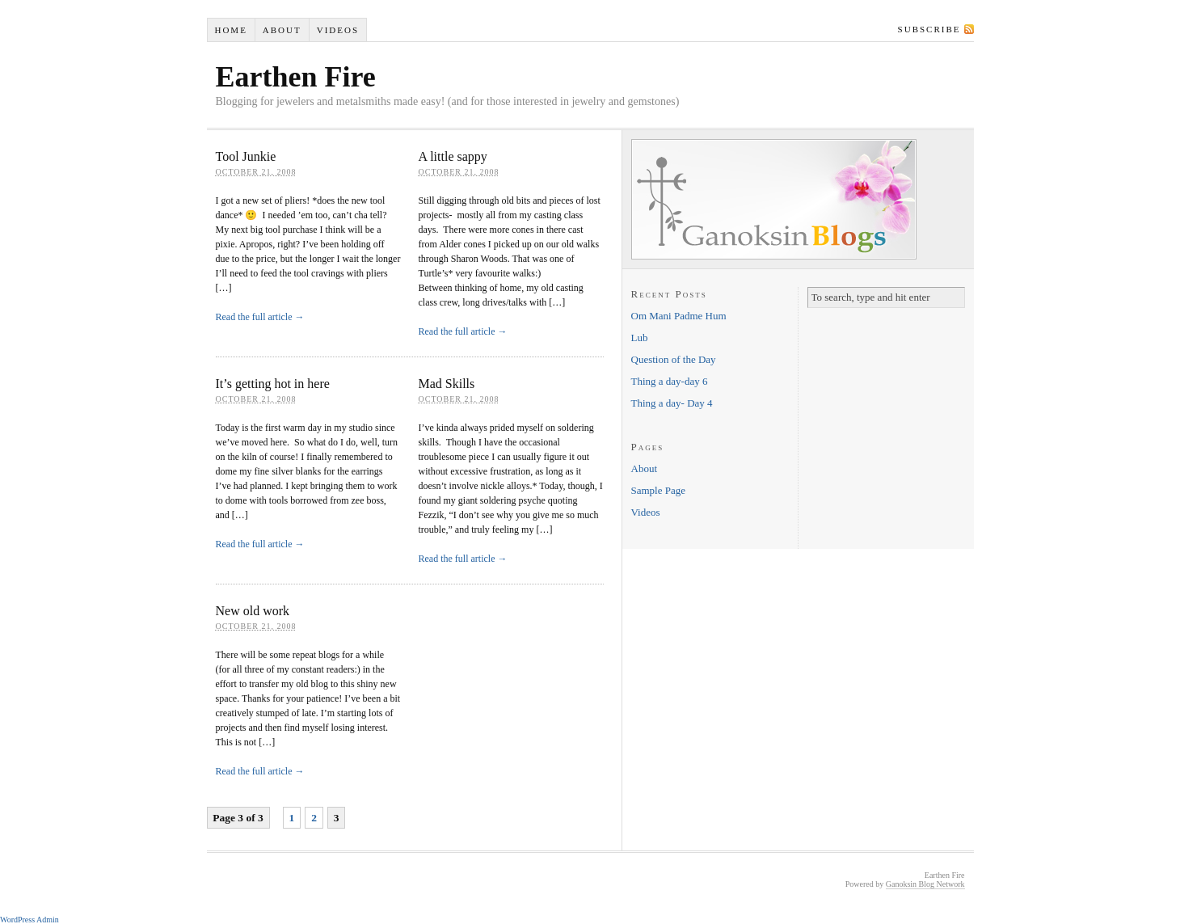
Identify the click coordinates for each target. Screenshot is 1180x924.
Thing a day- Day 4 (672, 403)
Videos (338, 30)
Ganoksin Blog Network (925, 884)
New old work (253, 611)
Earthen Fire (296, 77)
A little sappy (453, 156)
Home (230, 30)
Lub (639, 337)
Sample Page (658, 490)
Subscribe (929, 29)
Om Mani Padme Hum (679, 316)
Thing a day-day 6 (669, 381)
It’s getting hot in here (273, 383)
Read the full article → (260, 317)
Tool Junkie (246, 156)
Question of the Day (673, 359)
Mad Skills (447, 383)
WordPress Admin (29, 919)
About (282, 30)
